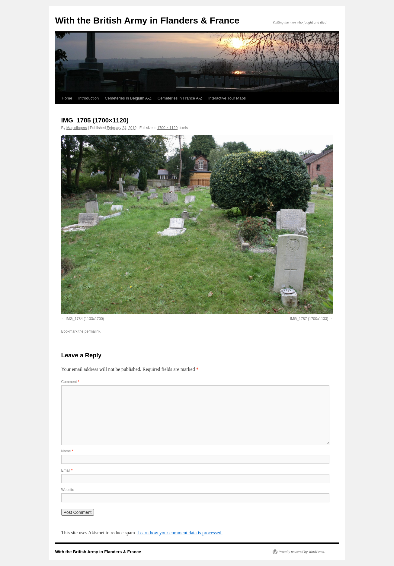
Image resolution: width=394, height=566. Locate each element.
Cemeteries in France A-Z (180, 98)
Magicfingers (76, 128)
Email (67, 470)
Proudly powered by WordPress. (302, 552)
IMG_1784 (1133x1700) (85, 319)
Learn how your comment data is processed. (180, 532)
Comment (70, 382)
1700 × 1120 (167, 128)
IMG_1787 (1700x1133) (309, 319)
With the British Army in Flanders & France (147, 20)
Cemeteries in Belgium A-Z (128, 98)
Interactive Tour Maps (227, 98)
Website (67, 490)
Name (67, 451)
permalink (92, 331)
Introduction (88, 98)
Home (67, 98)
